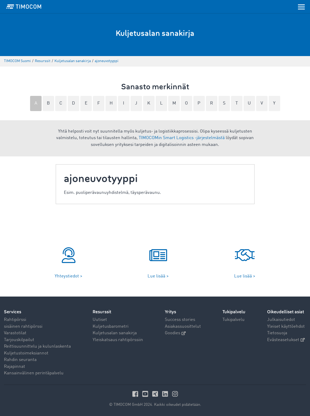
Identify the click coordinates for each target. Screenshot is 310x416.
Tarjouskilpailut (19, 340)
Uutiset (100, 320)
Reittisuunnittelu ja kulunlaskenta (37, 346)
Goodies (175, 333)
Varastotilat (15, 333)
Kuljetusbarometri (110, 326)
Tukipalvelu (233, 320)
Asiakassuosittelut (183, 326)
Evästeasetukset (286, 340)
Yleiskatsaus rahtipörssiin (118, 340)
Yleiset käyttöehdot (286, 326)
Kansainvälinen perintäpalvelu (34, 373)
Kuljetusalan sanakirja (115, 333)
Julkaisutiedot (281, 320)
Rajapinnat (14, 366)
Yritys (170, 312)
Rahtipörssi (15, 320)
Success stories (180, 320)
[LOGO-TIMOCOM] (23, 6)
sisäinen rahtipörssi (23, 326)
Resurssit (102, 312)
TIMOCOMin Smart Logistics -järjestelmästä (182, 138)
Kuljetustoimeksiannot (26, 353)
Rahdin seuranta (20, 360)
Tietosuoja (277, 333)
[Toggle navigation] (301, 6)
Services (12, 312)
